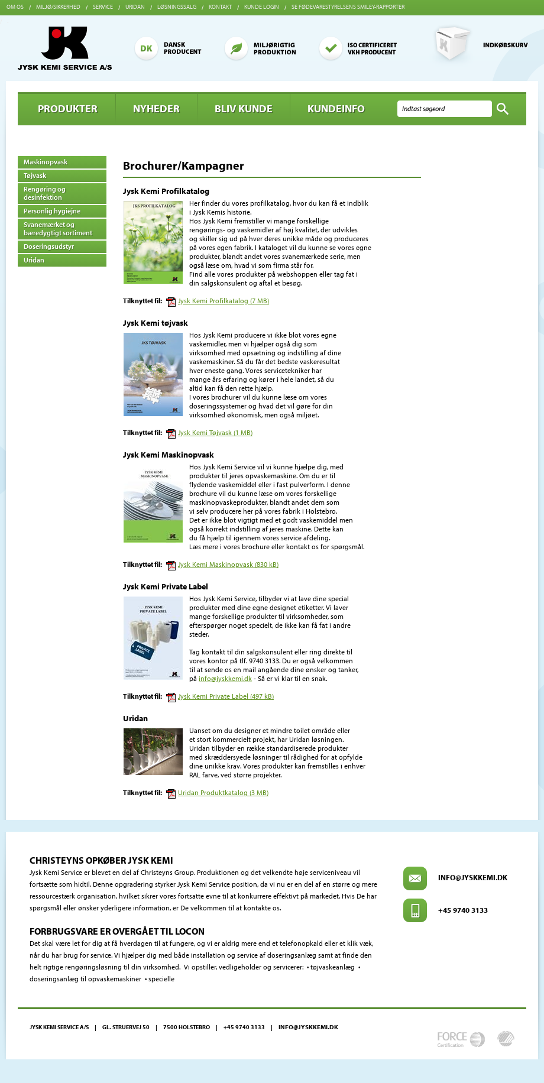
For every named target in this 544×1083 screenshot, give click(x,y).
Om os (15, 7)
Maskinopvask (45, 161)
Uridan (135, 7)
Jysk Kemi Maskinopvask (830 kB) (228, 564)
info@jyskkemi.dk (225, 678)
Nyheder (156, 108)
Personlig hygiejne (52, 210)
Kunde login (261, 7)
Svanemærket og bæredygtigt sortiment (58, 228)
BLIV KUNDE (244, 108)
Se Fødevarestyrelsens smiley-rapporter (348, 7)
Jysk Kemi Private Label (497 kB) (226, 696)
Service (103, 7)
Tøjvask (35, 175)
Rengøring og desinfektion (45, 193)
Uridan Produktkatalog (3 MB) (223, 792)
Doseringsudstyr (49, 246)
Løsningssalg (176, 7)
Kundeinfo (336, 108)
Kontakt (220, 7)
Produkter (68, 108)
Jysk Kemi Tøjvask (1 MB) (215, 432)
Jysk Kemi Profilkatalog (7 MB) (223, 300)
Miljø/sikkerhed (58, 7)
